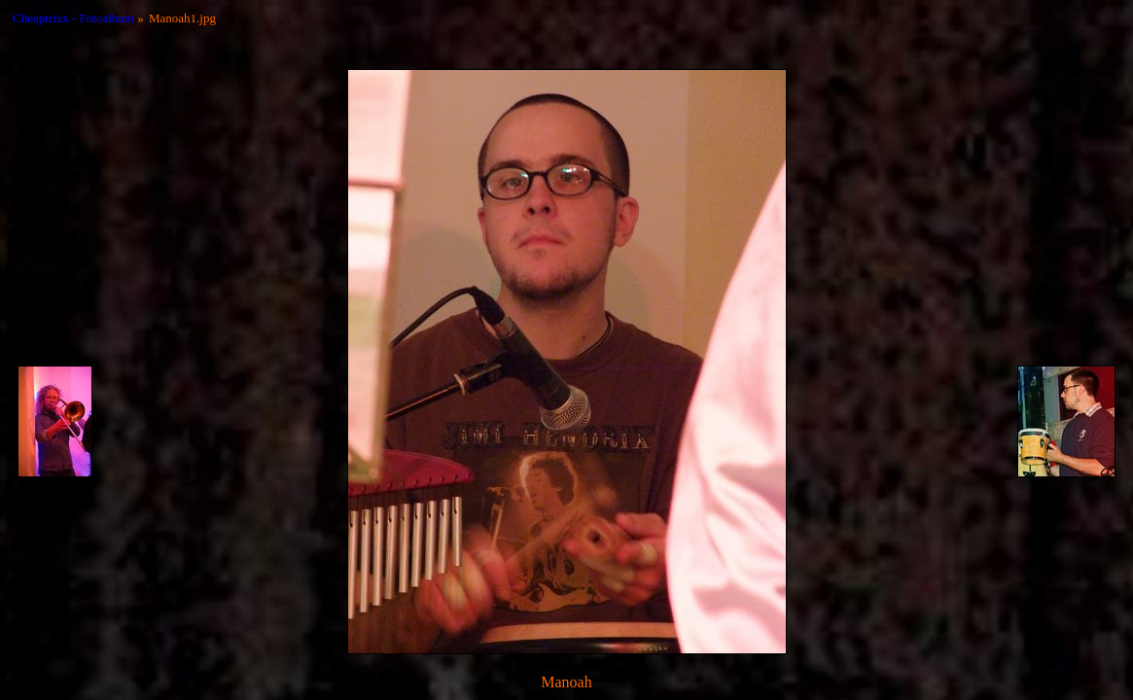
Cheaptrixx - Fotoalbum (73, 18)
